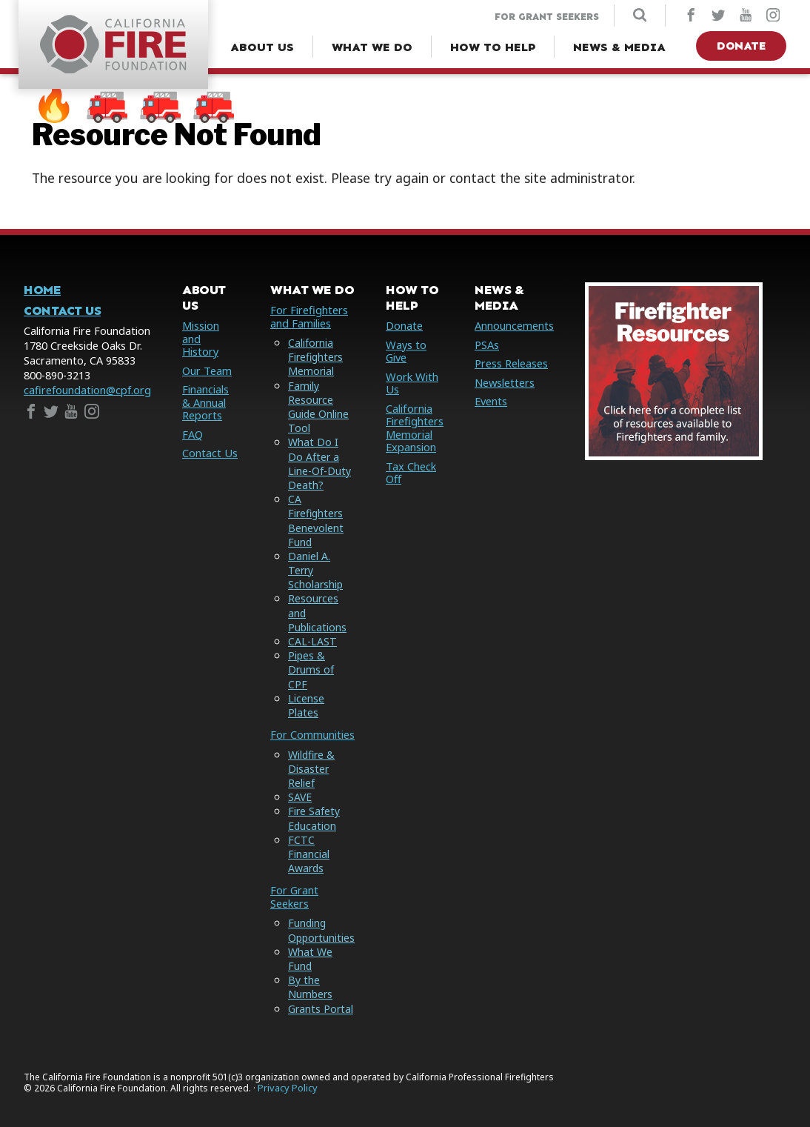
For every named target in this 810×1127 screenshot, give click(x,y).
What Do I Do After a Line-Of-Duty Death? (320, 464)
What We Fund (308, 944)
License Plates (304, 691)
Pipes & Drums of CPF (320, 662)
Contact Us (62, 311)
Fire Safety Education (312, 804)
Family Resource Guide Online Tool (316, 407)
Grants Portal (319, 994)
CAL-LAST (310, 641)
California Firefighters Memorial (315, 357)
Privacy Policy (288, 1073)
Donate (741, 46)
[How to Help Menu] (492, 47)
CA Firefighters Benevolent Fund (315, 520)
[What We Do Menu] (372, 47)
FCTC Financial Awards (306, 840)
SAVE (298, 783)
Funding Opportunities (320, 916)
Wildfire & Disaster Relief (310, 755)
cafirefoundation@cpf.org (87, 391)
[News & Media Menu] (619, 47)
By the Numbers (309, 973)
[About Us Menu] (262, 47)
